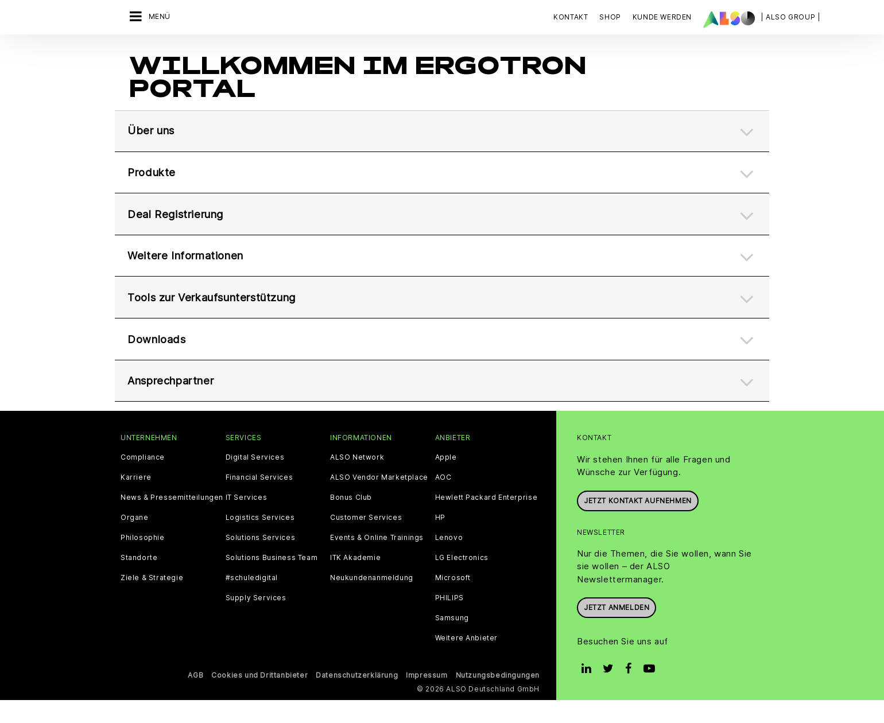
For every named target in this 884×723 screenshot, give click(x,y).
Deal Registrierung (180, 213)
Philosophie (143, 561)
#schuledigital (252, 601)
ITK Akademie (355, 581)
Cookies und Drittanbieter (259, 698)
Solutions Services (261, 561)
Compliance (143, 480)
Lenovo (449, 561)
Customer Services (366, 541)
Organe (135, 541)
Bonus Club (351, 520)
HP (440, 541)
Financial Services (259, 500)
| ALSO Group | (790, 17)
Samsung (452, 641)
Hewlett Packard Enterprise (486, 520)
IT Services (246, 520)
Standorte (139, 581)
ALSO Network (357, 480)
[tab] (442, 119)
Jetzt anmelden (616, 630)
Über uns (153, 119)
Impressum (426, 698)
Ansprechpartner (176, 402)
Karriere (136, 500)
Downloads (157, 355)
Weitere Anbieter (466, 661)
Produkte (153, 166)
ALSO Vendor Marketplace (379, 500)
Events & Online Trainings (377, 561)
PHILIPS (449, 621)
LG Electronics (461, 581)
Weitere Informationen (191, 260)
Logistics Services (260, 541)
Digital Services (255, 480)
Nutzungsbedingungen (498, 698)
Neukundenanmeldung (371, 601)
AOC (443, 500)
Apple (446, 480)
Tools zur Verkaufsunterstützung (221, 307)
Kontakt (570, 17)
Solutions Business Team (272, 581)
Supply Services (256, 621)
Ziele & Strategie (152, 601)
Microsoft (453, 601)
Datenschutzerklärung (357, 698)
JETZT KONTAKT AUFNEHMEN (638, 523)
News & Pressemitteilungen (172, 520)
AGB (195, 698)
